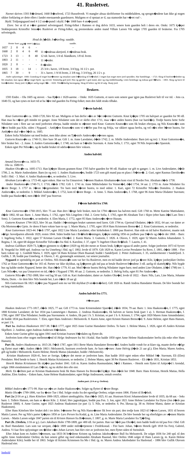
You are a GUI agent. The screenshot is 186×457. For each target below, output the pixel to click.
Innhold (5, 452)
